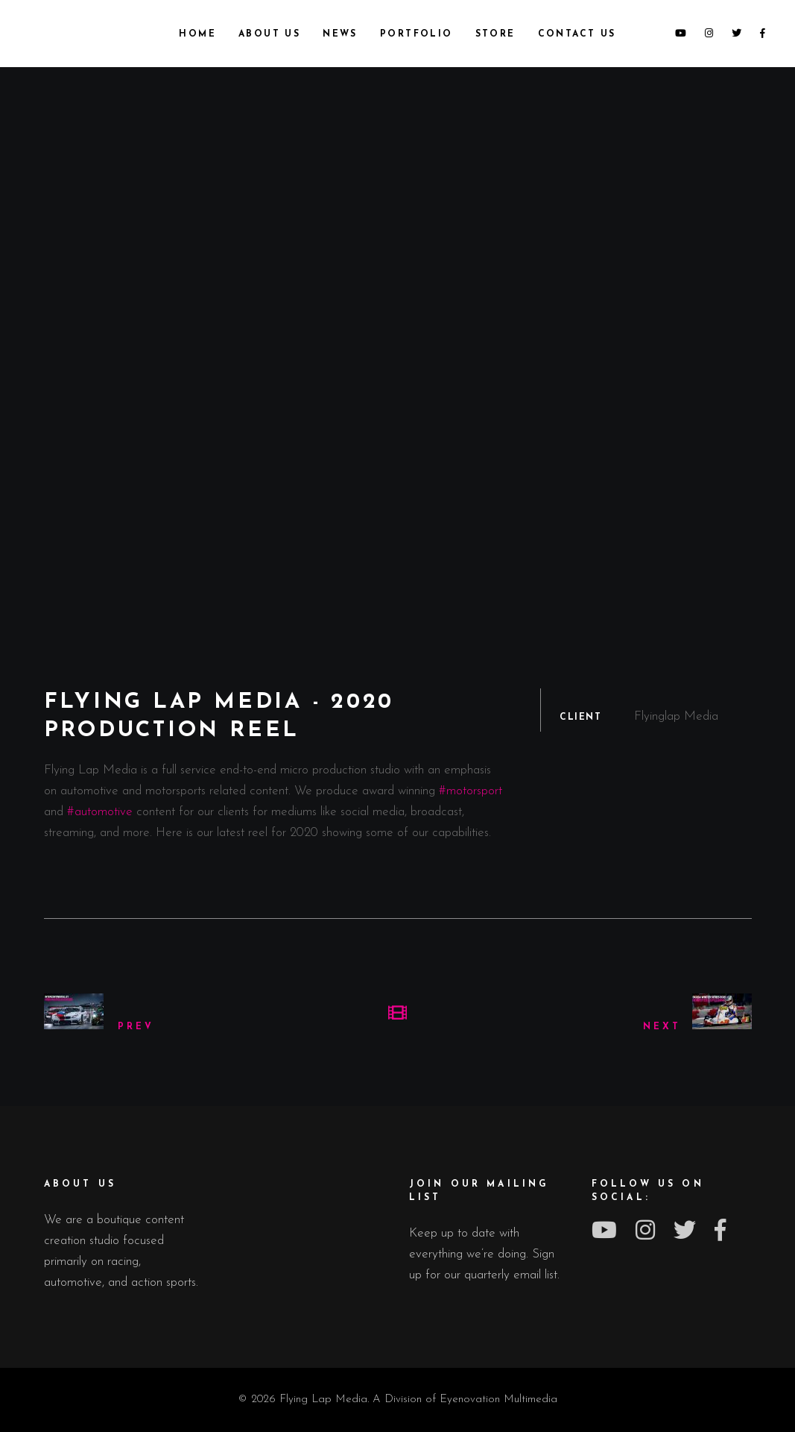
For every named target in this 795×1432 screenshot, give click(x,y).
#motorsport (470, 791)
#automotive (100, 812)
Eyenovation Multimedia (498, 1399)
